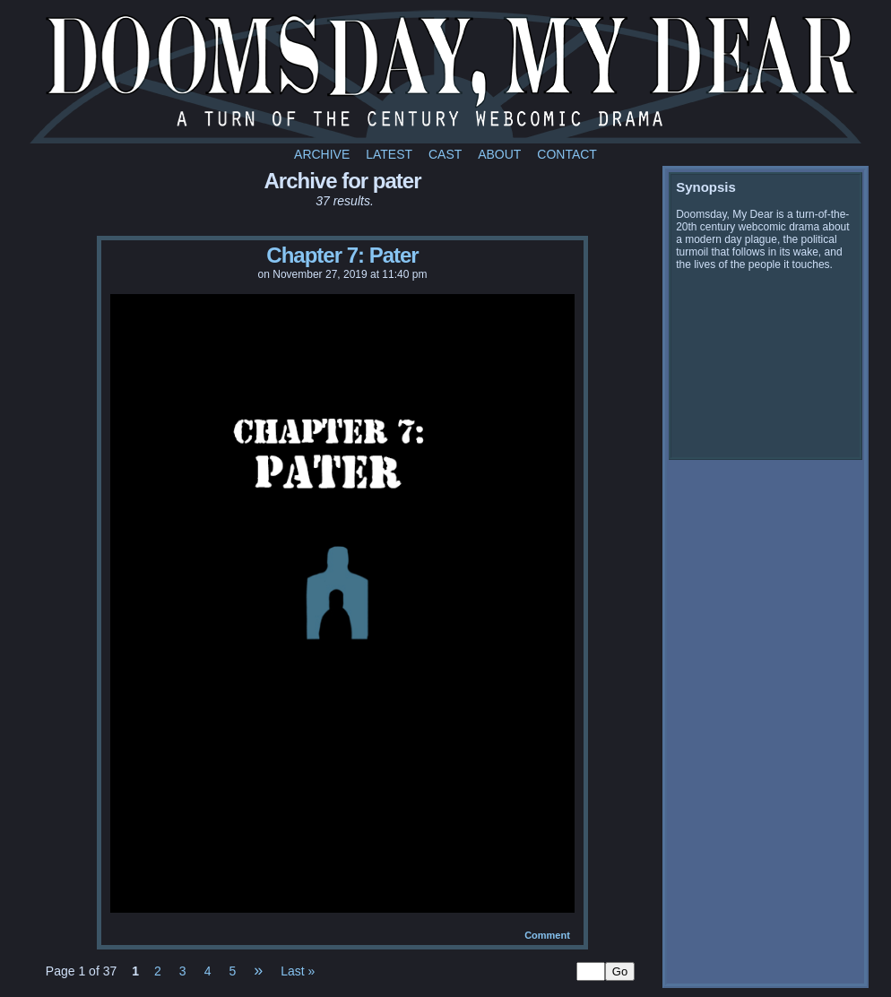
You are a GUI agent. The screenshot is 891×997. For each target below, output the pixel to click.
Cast (445, 154)
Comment (547, 935)
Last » (298, 971)
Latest (389, 154)
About (499, 154)
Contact (567, 154)
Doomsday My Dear (448, 76)
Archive (322, 154)
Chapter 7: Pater (342, 255)
